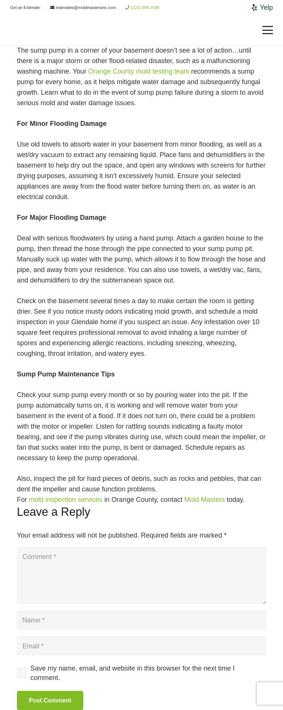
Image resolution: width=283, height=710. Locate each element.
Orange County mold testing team (138, 71)
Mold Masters (204, 499)
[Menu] (267, 30)
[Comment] (141, 575)
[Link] (21, 30)
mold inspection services (65, 499)
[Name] (141, 620)
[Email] (141, 646)
